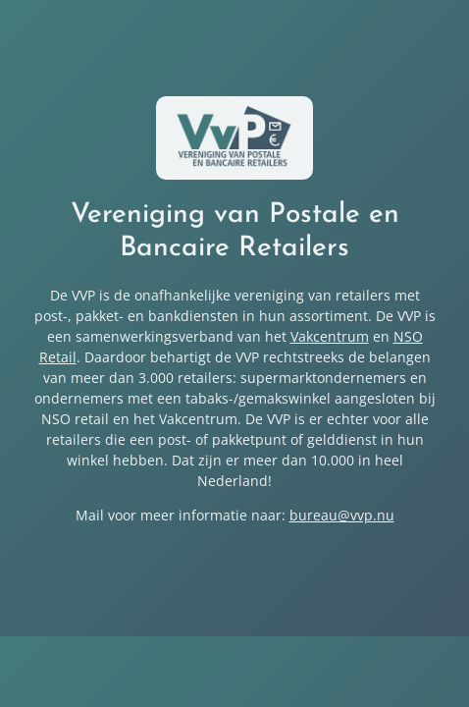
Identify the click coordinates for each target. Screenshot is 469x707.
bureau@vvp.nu (341, 515)
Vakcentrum (329, 336)
